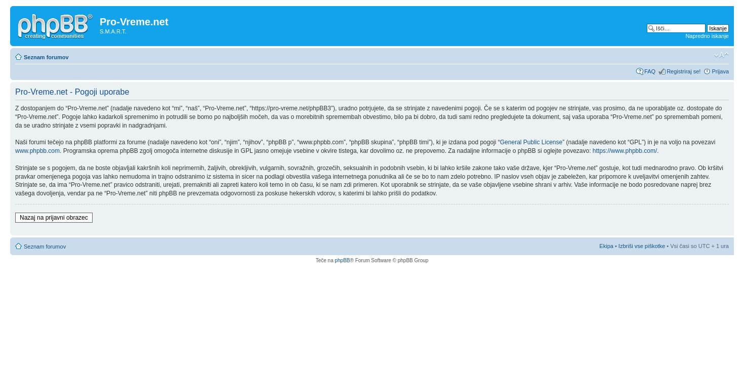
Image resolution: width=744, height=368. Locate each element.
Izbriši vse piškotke (642, 246)
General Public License (531, 142)
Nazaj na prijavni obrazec (54, 217)
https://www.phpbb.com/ (625, 150)
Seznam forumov (46, 57)
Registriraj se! (683, 71)
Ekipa (606, 246)
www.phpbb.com (37, 150)
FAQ (649, 71)
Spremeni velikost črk (721, 55)
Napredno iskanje (707, 36)
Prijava (720, 71)
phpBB (342, 260)
